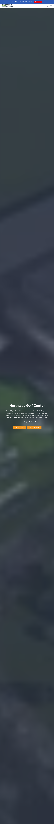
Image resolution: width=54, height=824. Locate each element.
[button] (38, 2)
